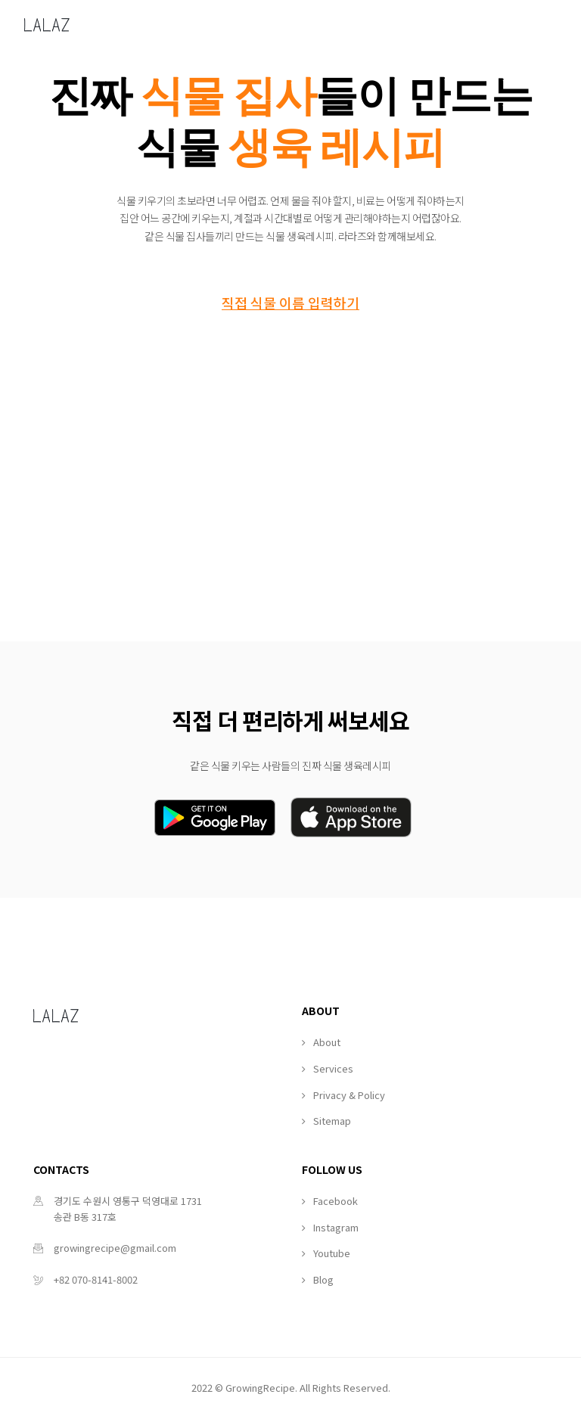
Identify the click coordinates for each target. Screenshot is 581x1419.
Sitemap (332, 1120)
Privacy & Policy (349, 1095)
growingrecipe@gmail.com (115, 1247)
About (326, 1042)
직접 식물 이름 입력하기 (290, 302)
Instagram (336, 1227)
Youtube (331, 1253)
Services (333, 1068)
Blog (323, 1279)
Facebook (335, 1201)
